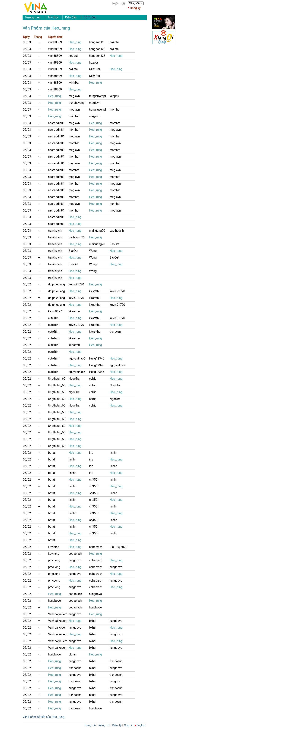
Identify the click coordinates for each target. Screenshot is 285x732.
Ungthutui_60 (56, 378)
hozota (114, 42)
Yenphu (114, 96)
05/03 (27, 42)
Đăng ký (135, 8)
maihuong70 (97, 230)
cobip (92, 378)
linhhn (113, 452)
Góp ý (128, 725)
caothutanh (117, 230)
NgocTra (74, 378)
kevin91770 (76, 284)
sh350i (93, 479)
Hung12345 (96, 358)
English (141, 725)
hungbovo (75, 560)
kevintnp (53, 547)
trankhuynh (55, 230)
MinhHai (94, 69)
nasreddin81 (56, 123)
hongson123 (97, 42)
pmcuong (54, 560)
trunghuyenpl (97, 96)
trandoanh (116, 661)
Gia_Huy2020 (118, 547)
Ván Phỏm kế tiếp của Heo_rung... (44, 717)
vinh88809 (55, 42)
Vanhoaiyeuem (57, 614)
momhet (115, 109)
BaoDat (114, 244)
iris (91, 452)
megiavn (74, 96)
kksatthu (94, 291)
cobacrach (95, 547)
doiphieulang (56, 284)
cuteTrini (53, 318)
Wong (93, 251)
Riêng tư (104, 725)
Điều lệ (116, 725)
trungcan (115, 331)
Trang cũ (90, 725)
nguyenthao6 (77, 358)
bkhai (92, 621)
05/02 (27, 284)
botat (51, 452)
